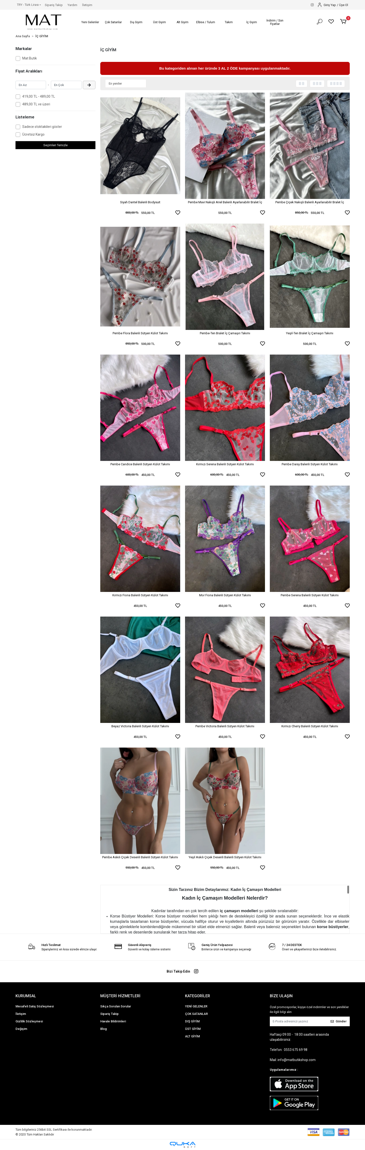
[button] (90, 22)
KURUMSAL (26, 996)
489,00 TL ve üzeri (36, 104)
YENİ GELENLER (196, 1006)
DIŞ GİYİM (192, 1021)
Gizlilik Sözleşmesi (29, 1021)
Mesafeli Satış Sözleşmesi (35, 1006)
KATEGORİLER (197, 996)
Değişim (21, 1029)
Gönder (339, 1021)
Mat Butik (29, 58)
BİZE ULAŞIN (281, 996)
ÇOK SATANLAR (196, 1014)
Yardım (72, 5)
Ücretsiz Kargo (33, 134)
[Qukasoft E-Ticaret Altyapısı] (182, 1145)
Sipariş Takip (54, 5)
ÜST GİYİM (193, 1029)
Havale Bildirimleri (113, 1021)
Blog (103, 1029)
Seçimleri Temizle (55, 145)
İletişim (87, 5)
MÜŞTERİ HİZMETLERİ (120, 996)
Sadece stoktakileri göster (42, 127)
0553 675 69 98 (295, 1050)
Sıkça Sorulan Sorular (115, 1006)
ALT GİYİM (192, 1036)
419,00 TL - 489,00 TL (38, 96)
